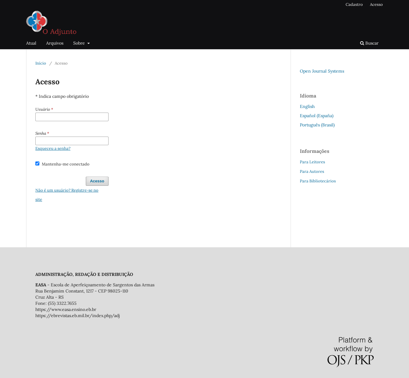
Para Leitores (312, 162)
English (307, 106)
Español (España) (316, 115)
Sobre (79, 43)
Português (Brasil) (317, 125)
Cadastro (354, 4)
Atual (31, 43)
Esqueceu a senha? (52, 148)
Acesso (376, 4)
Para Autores (312, 171)
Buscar (369, 43)
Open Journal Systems (322, 71)
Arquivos (54, 43)
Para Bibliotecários (318, 181)
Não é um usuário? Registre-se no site (66, 195)
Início (40, 63)
